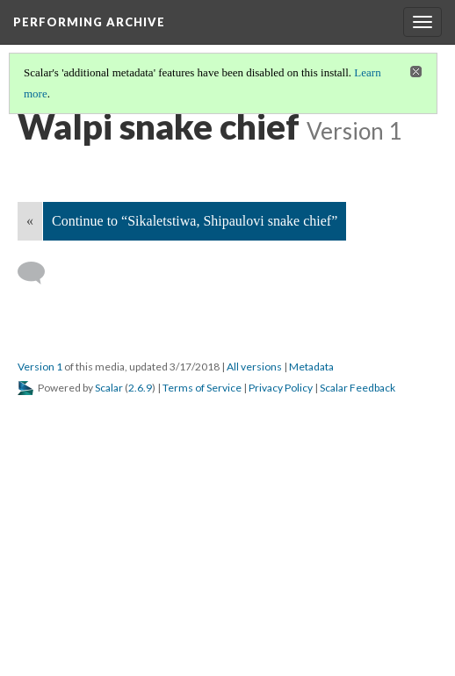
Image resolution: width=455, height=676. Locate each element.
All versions (254, 366)
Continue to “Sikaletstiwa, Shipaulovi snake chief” (194, 220)
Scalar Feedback (357, 387)
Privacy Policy (281, 387)
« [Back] (29, 220)
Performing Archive (89, 22)
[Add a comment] (39, 273)
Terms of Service (202, 387)
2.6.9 (140, 387)
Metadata (311, 366)
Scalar (109, 387)
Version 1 (40, 366)
